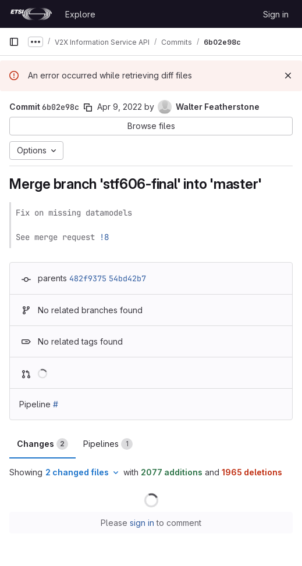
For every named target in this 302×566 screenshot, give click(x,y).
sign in (142, 523)
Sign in (276, 14)
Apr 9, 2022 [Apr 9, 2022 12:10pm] (119, 107)
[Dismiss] (288, 76)
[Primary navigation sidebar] (14, 42)
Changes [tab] (42, 444)
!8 (104, 237)
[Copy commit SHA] (88, 107)
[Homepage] (31, 14)
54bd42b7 (127, 278)
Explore (80, 14)
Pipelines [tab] (108, 444)
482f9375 (87, 278)
